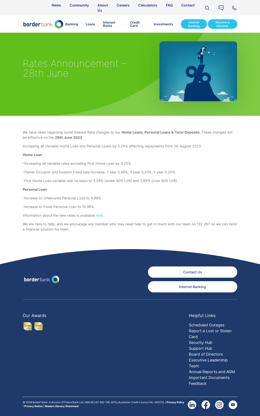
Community (79, 5)
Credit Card (135, 24)
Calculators (147, 5)
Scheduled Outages (206, 325)
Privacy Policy (175, 402)
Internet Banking (194, 24)
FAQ (169, 5)
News (56, 5)
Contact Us (192, 272)
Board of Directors (206, 354)
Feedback (198, 383)
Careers (123, 5)
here (99, 215)
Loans (90, 24)
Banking (71, 24)
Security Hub (200, 342)
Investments (163, 24)
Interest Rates (109, 24)
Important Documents (209, 377)
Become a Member (222, 24)
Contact (188, 5)
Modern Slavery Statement (62, 406)
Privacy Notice (33, 406)
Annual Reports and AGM (212, 371)
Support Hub (200, 348)
